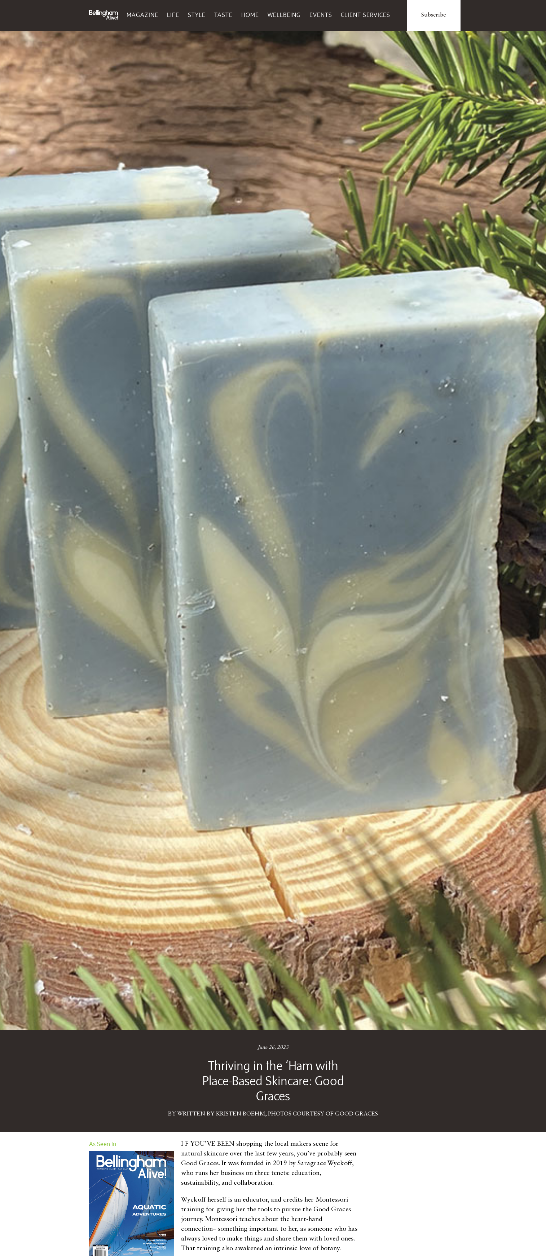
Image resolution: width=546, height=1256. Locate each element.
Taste (223, 14)
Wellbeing (284, 14)
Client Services (365, 14)
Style (197, 14)
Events (320, 14)
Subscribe (433, 15)
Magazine (142, 14)
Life (173, 14)
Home (250, 14)
